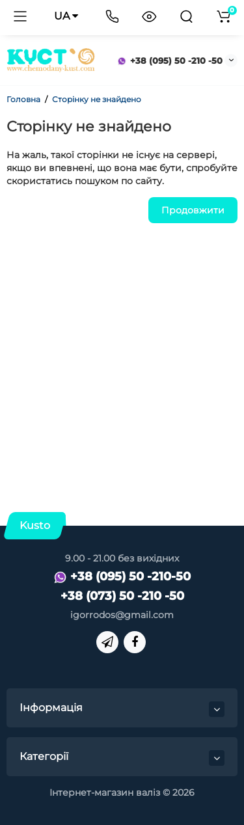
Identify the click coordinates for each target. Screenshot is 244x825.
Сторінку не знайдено (96, 99)
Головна (23, 99)
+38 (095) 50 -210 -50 (170, 60)
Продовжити (192, 210)
